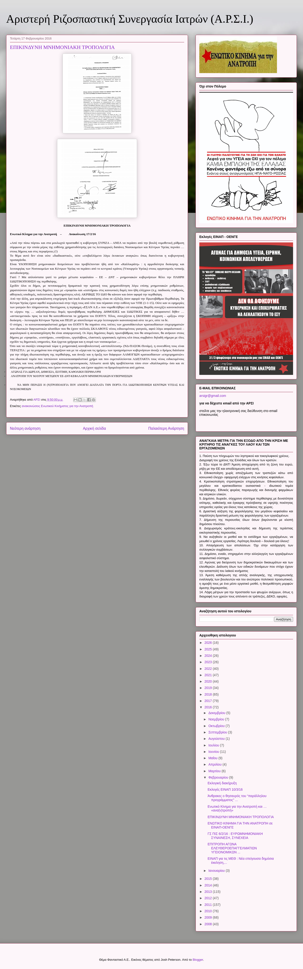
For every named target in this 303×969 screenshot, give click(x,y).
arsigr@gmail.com (212, 396)
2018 (209, 694)
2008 (209, 924)
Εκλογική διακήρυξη (222, 783)
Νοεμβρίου (216, 719)
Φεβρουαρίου (218, 777)
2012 (209, 898)
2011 (209, 905)
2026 (209, 643)
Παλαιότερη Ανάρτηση (166, 428)
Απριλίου (215, 764)
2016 (209, 707)
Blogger (198, 959)
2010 (209, 911)
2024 (209, 656)
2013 (209, 892)
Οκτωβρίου (217, 726)
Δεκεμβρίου (217, 713)
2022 (209, 669)
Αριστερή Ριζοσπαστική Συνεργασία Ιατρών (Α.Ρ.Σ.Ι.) (129, 19)
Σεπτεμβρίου (218, 732)
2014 (209, 885)
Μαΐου (213, 758)
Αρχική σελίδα (94, 428)
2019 (209, 688)
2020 (209, 681)
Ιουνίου (214, 752)
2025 (209, 649)
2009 (209, 917)
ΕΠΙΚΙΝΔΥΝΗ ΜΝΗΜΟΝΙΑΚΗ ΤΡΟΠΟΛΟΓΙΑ (241, 817)
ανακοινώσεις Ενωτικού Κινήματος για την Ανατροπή (57, 406)
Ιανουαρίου (217, 871)
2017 (209, 701)
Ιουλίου (214, 745)
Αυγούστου (217, 739)
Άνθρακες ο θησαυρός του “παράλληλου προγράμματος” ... (237, 798)
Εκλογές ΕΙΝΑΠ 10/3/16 (225, 789)
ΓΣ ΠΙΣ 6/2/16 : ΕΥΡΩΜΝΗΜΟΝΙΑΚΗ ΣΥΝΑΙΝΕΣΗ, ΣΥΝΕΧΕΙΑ (235, 836)
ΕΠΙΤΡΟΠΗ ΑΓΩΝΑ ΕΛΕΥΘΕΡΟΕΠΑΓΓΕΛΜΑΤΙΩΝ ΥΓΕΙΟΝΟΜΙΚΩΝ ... (232, 848)
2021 (209, 675)
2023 (209, 662)
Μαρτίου (215, 771)
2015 (209, 879)
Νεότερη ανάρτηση (25, 428)
